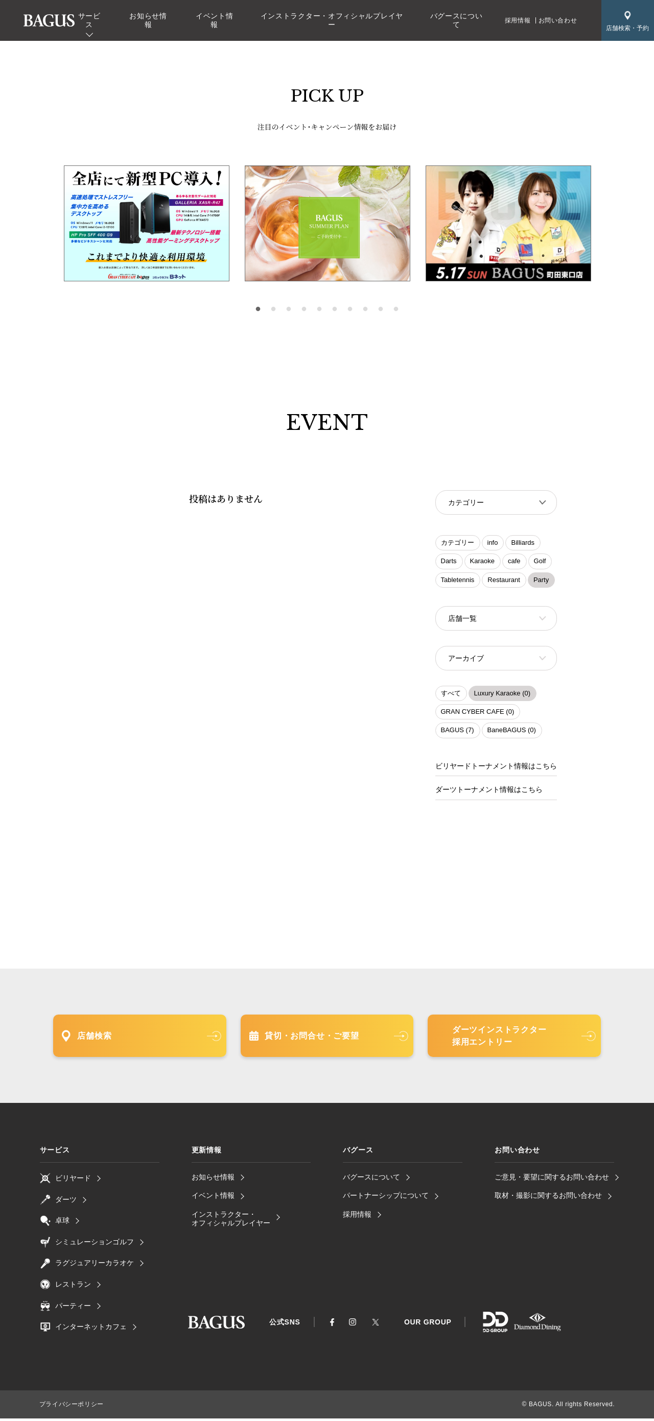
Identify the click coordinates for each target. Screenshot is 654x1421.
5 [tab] (319, 309)
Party (541, 581)
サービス (89, 20)
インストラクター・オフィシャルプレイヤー (332, 20)
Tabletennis (458, 581)
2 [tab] (273, 309)
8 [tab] (365, 309)
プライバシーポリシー (71, 1407)
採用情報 (517, 20)
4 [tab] (304, 309)
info (492, 543)
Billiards (522, 543)
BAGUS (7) (457, 733)
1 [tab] (258, 309)
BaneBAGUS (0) (511, 733)
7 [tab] (350, 309)
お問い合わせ (558, 20)
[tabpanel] (327, 223)
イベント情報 (214, 20)
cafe (514, 562)
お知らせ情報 (148, 20)
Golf (540, 562)
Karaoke (482, 562)
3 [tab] (289, 309)
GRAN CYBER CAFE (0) (478, 714)
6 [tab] (335, 309)
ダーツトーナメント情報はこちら (489, 792)
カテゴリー (457, 543)
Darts (449, 562)
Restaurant (503, 581)
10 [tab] (396, 309)
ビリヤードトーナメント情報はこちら (496, 769)
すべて (451, 696)
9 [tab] (381, 309)
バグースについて (456, 20)
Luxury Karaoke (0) (502, 696)
